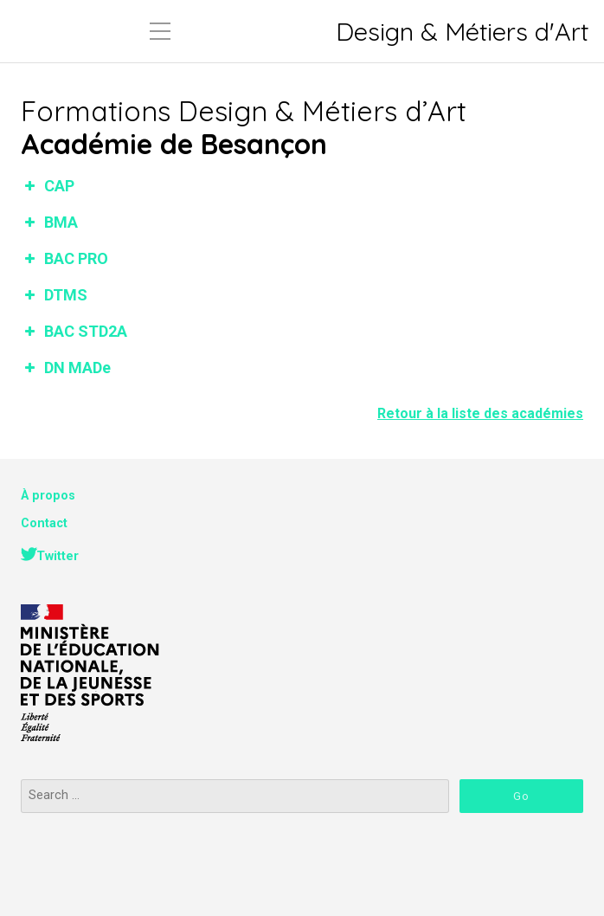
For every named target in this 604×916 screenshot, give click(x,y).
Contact (44, 523)
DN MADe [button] (66, 367)
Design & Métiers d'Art (462, 31)
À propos (48, 495)
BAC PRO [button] (64, 258)
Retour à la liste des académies (480, 413)
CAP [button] (47, 186)
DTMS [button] (54, 295)
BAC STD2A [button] (74, 331)
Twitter (57, 556)
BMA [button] (49, 222)
